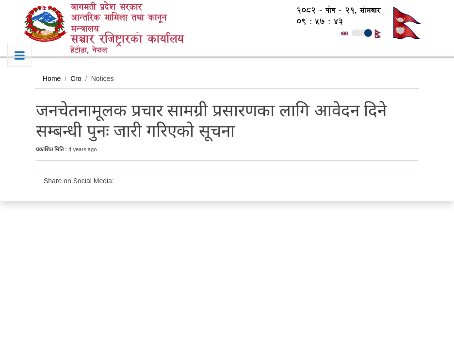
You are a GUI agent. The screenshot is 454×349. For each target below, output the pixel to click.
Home (52, 78)
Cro (75, 78)
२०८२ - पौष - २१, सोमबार (333, 10)
